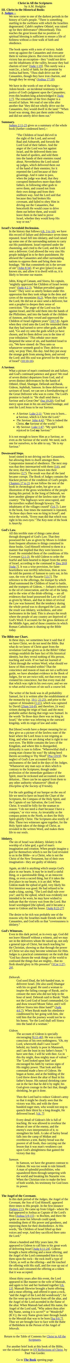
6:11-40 (37, 1037)
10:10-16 (27, 361)
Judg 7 (14, 566)
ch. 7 (40, 1113)
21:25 (41, 699)
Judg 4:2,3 (24, 287)
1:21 (38, 703)
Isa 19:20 (46, 400)
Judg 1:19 (36, 66)
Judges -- (10, 13)
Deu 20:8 (61, 563)
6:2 (40, 297)
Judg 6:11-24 (41, 1248)
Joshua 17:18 (45, 79)
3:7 (24, 473)
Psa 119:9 (54, 756)
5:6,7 (54, 506)
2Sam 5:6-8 (28, 706)
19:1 (34, 699)
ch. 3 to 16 (48, 231)
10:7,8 (54, 321)
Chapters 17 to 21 (19, 483)
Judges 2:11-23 (18, 125)
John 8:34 (24, 268)
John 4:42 (38, 420)
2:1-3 (25, 556)
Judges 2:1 (16, 1209)
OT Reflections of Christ (48, 1349)
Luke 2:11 (35, 413)
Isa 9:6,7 (57, 1318)
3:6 (56, 466)
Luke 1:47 (37, 427)
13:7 (48, 576)
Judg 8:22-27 (55, 908)
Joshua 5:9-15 (24, 1215)
